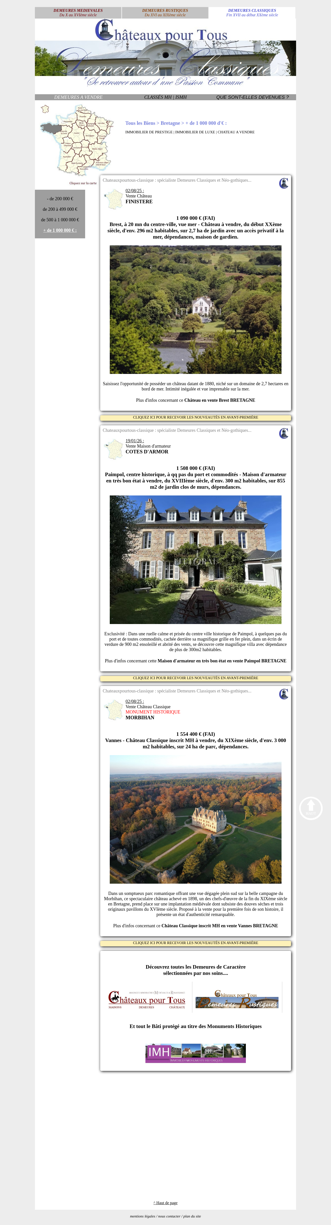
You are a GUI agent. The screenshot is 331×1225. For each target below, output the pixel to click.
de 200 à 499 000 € (60, 209)
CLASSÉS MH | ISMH (165, 97)
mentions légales (142, 1216)
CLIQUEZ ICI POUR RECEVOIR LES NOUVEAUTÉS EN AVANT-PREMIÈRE (195, 417)
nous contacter (169, 1216)
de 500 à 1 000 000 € (60, 219)
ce (217, 400)
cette (217, 660)
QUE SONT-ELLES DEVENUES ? (252, 97)
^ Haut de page (165, 1203)
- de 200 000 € (60, 198)
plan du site (192, 1216)
